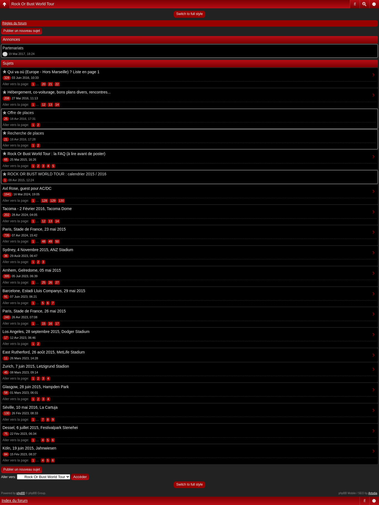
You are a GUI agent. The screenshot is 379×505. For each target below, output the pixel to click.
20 (43, 84)
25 (43, 282)
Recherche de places (25, 133)
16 (50, 323)
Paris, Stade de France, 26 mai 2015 (34, 311)
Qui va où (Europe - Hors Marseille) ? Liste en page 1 (53, 72)
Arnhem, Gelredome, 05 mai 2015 (31, 270)
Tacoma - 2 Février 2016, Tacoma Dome (37, 208)
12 (43, 104)
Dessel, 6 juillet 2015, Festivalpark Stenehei (40, 427)
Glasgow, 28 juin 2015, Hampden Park (35, 387)
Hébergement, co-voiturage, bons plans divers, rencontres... (59, 92)
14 (57, 104)
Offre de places (20, 112)
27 (57, 282)
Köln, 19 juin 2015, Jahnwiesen (29, 448)
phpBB (21, 493)
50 (57, 241)
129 (52, 200)
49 (50, 241)
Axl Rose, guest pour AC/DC (27, 188)
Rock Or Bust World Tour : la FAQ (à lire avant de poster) (56, 154)
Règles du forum (14, 23)
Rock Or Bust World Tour (32, 4)
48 (43, 241)
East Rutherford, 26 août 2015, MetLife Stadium (43, 352)
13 (50, 104)
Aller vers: (8, 477)
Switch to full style (189, 14)
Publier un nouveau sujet (21, 31)
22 (57, 84)
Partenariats (12, 48)
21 (50, 84)
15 (43, 323)
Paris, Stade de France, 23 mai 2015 (34, 229)
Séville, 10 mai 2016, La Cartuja (29, 407)
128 (44, 200)
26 (50, 282)
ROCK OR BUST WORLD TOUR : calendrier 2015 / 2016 (56, 174)
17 (57, 323)
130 (61, 200)
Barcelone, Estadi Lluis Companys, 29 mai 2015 (43, 291)
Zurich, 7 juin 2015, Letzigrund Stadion (35, 366)
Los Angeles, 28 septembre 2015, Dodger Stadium (46, 331)
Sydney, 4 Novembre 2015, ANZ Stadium (37, 250)
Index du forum (14, 500)
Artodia (372, 493)
